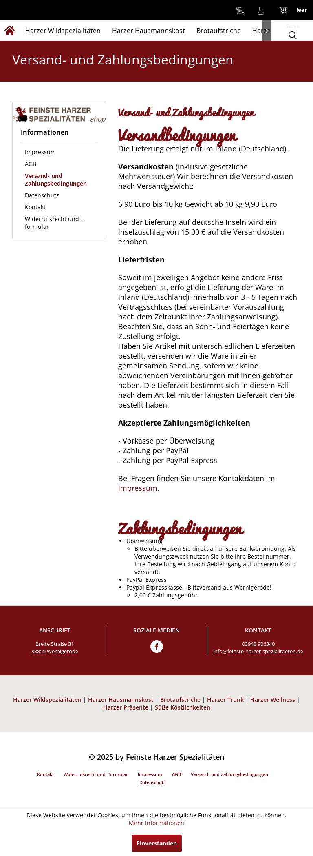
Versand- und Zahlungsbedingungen (56, 179)
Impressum (40, 152)
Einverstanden (157, 843)
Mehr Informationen (156, 823)
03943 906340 (258, 644)
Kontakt (35, 207)
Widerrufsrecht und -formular (54, 223)
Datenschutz (42, 195)
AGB (30, 164)
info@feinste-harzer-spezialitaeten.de (258, 651)
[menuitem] (240, 10)
